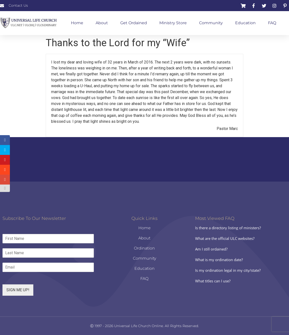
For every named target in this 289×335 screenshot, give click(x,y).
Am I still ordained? (211, 249)
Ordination (144, 248)
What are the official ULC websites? (224, 238)
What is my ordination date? (219, 259)
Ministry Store (173, 23)
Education (245, 23)
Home (77, 23)
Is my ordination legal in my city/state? (228, 270)
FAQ (272, 23)
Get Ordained (133, 23)
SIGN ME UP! (17, 290)
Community (211, 23)
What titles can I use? (212, 280)
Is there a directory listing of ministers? (228, 227)
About (102, 23)
